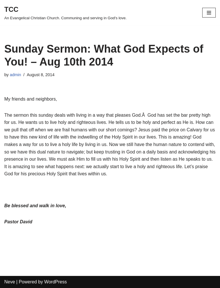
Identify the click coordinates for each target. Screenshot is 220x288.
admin (15, 74)
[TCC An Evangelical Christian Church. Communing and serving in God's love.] (65, 12)
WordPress (55, 281)
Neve (9, 281)
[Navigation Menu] (209, 13)
